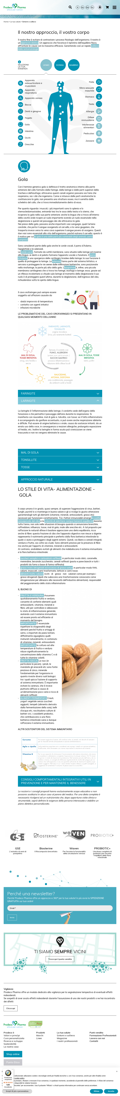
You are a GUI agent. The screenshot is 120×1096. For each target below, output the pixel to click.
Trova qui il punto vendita (60, 959)
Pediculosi (93, 133)
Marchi (39, 1035)
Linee (39, 1038)
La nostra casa (11, 1047)
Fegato (25, 117)
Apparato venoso (30, 98)
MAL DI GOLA (60, 452)
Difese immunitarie (91, 119)
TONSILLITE (60, 460)
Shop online (13, 1054)
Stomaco (93, 97)
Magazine (62, 1038)
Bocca (24, 104)
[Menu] (12, 1070)
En (82, 5)
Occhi (24, 137)
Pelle (95, 82)
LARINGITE (60, 401)
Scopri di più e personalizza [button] (17, 1091)
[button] (117, 1071)
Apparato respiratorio (27, 91)
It (77, 5)
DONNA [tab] (60, 65)
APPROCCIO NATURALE (60, 479)
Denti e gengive (29, 111)
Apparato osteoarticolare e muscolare (30, 83)
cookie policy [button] (19, 1078)
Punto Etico (13, 1062)
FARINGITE (60, 393)
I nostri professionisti (67, 1041)
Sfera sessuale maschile (90, 89)
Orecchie (26, 144)
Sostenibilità (10, 1044)
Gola (24, 124)
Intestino (25, 131)
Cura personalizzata (14, 1038)
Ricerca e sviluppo (13, 1041)
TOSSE (60, 467)
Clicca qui (10, 1008)
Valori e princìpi (12, 1035)
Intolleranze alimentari (92, 126)
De (87, 5)
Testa (95, 104)
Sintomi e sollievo (66, 1035)
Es (92, 5)
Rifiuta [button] (96, 1091)
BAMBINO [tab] (73, 65)
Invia (12, 917)
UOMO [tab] (46, 65)
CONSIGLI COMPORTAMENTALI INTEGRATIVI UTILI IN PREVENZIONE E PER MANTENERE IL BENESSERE (60, 781)
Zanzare (94, 141)
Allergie (94, 111)
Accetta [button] (111, 1091)
